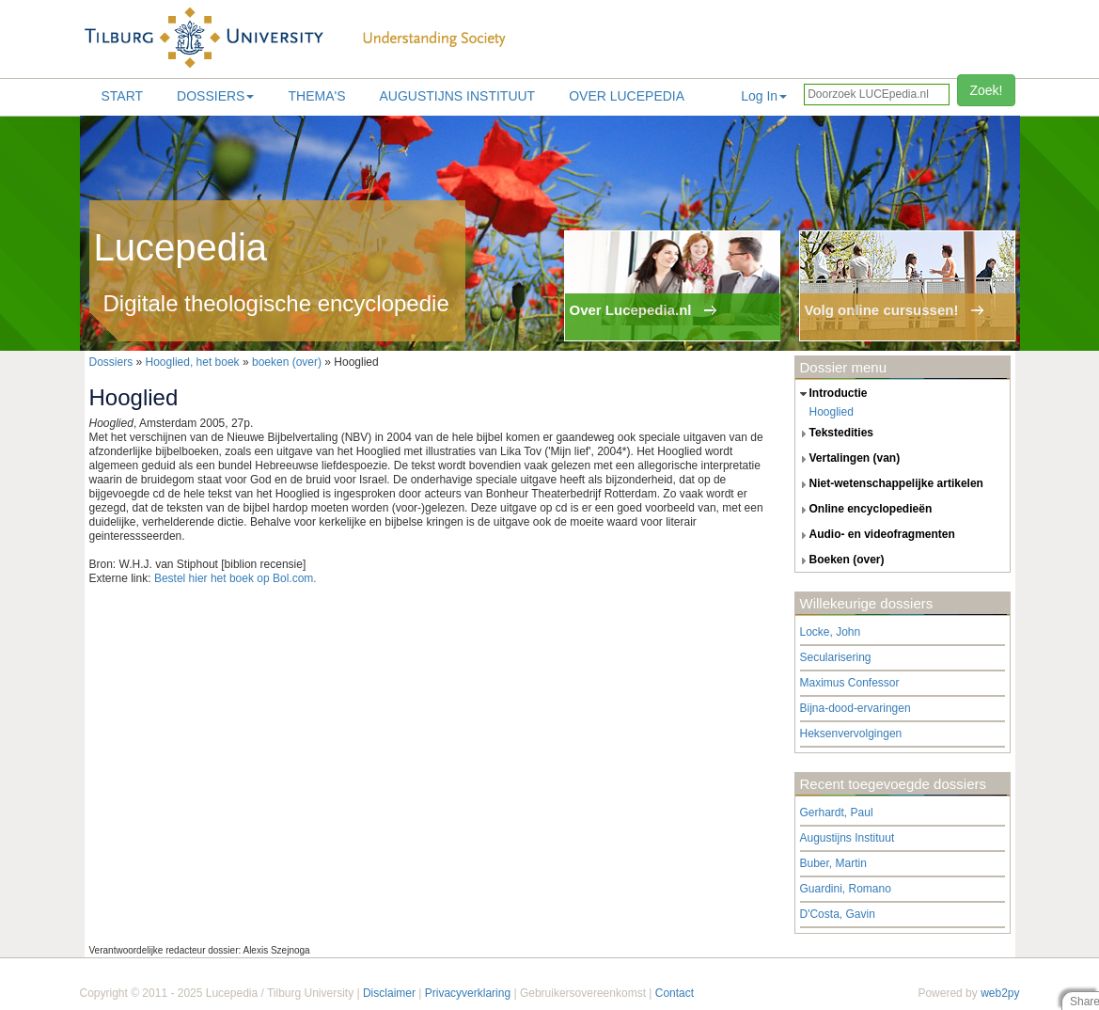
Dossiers (215, 95)
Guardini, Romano (845, 888)
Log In (764, 95)
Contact (674, 993)
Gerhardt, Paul (836, 812)
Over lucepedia (626, 95)
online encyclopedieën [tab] (864, 509)
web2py (1000, 993)
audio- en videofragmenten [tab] (875, 535)
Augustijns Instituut (457, 95)
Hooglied (831, 411)
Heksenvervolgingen (851, 733)
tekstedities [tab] (834, 433)
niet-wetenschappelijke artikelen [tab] (889, 484)
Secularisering (835, 657)
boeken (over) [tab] (840, 560)
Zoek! (985, 90)
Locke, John (830, 632)
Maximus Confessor (850, 682)
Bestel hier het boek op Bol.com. (235, 578)
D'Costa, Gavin (837, 914)
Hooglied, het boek (193, 362)
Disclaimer (389, 993)
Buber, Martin (833, 863)
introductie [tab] (831, 394)
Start (123, 95)
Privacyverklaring (467, 993)
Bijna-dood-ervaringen (855, 708)
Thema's (316, 95)
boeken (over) (287, 362)
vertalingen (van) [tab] (848, 458)
